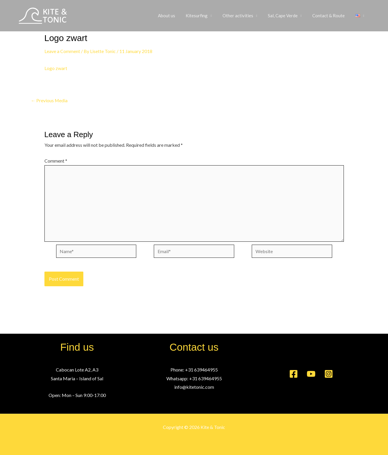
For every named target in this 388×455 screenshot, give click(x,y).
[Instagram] (328, 373)
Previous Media (49, 100)
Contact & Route (331, 15)
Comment (55, 160)
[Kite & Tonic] (43, 15)
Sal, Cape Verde (287, 15)
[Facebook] (293, 373)
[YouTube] (311, 373)
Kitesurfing (205, 15)
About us (177, 15)
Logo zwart (55, 68)
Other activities (244, 15)
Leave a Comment (62, 51)
